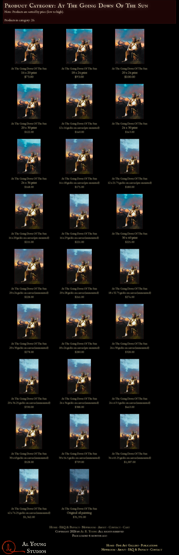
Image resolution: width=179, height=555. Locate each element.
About (102, 527)
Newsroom (89, 527)
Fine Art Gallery (127, 545)
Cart (126, 527)
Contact (115, 527)
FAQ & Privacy (69, 527)
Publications (149, 545)
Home (53, 527)
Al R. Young (88, 531)
